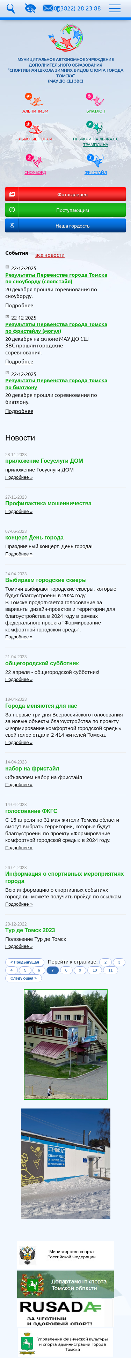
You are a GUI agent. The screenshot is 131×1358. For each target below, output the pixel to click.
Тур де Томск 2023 (30, 930)
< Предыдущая (24, 962)
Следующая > (23, 978)
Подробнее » (18, 477)
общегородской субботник (42, 663)
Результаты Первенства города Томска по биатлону (56, 384)
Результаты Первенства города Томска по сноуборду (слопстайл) (56, 278)
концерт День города (34, 537)
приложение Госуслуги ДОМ (44, 461)
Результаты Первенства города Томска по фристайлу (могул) (56, 328)
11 (110, 970)
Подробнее (19, 305)
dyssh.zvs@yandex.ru (48, 8)
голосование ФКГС (31, 811)
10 (95, 970)
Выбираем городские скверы (46, 580)
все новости (50, 254)
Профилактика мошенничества (48, 503)
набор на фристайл (32, 769)
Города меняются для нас (41, 706)
